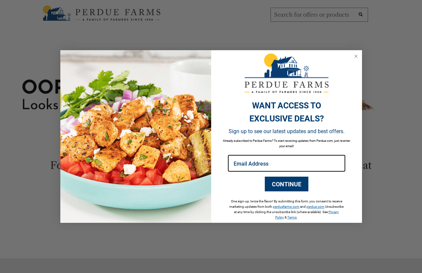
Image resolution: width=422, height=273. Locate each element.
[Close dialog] (356, 56)
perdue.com (315, 206)
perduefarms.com (286, 206)
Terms (292, 217)
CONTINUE (286, 184)
